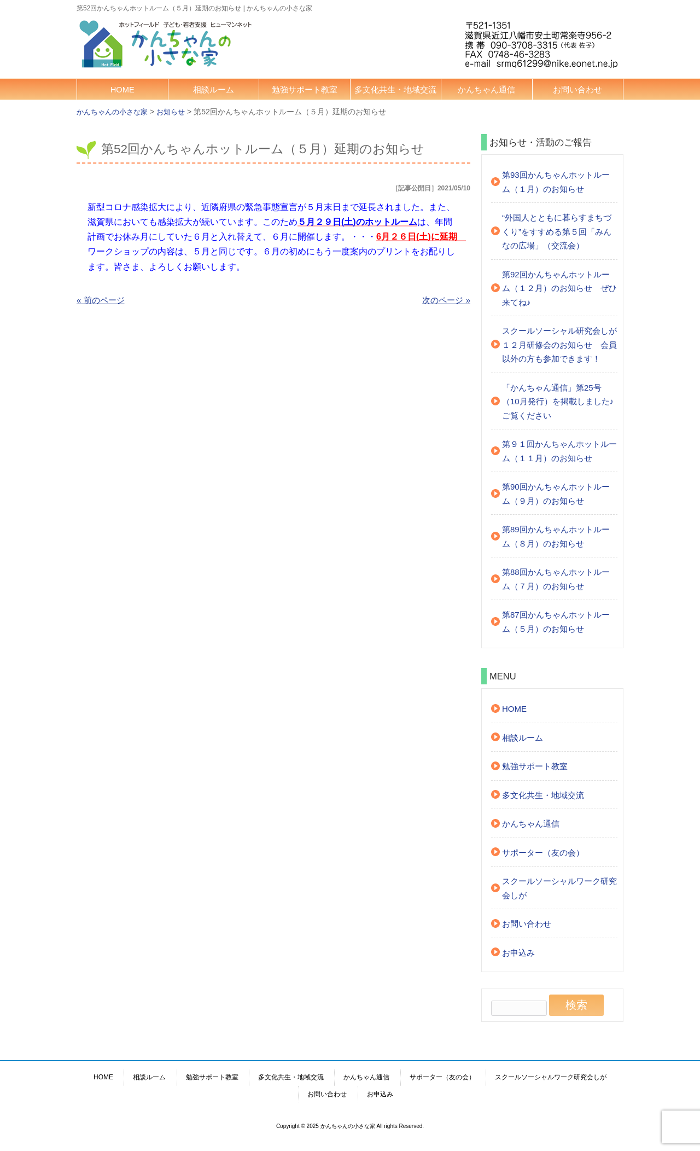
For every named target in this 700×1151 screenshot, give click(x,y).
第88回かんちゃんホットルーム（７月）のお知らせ (556, 579)
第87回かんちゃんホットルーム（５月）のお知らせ (556, 621)
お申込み (518, 952)
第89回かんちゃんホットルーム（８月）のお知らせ (556, 536)
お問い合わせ (577, 89)
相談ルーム (213, 89)
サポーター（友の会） (543, 852)
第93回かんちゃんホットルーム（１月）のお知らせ (556, 182)
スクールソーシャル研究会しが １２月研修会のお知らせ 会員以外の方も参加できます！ (559, 344)
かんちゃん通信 (486, 89)
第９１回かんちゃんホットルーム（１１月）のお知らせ (559, 451)
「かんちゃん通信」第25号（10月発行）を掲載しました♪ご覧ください (558, 401)
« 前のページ (101, 300)
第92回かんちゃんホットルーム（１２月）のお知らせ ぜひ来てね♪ (559, 288)
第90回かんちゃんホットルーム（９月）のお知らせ (556, 493)
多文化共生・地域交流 (395, 89)
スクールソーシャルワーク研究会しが (559, 888)
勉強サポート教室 (304, 89)
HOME (122, 89)
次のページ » (446, 300)
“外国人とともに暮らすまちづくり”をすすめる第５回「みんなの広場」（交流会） (556, 231)
